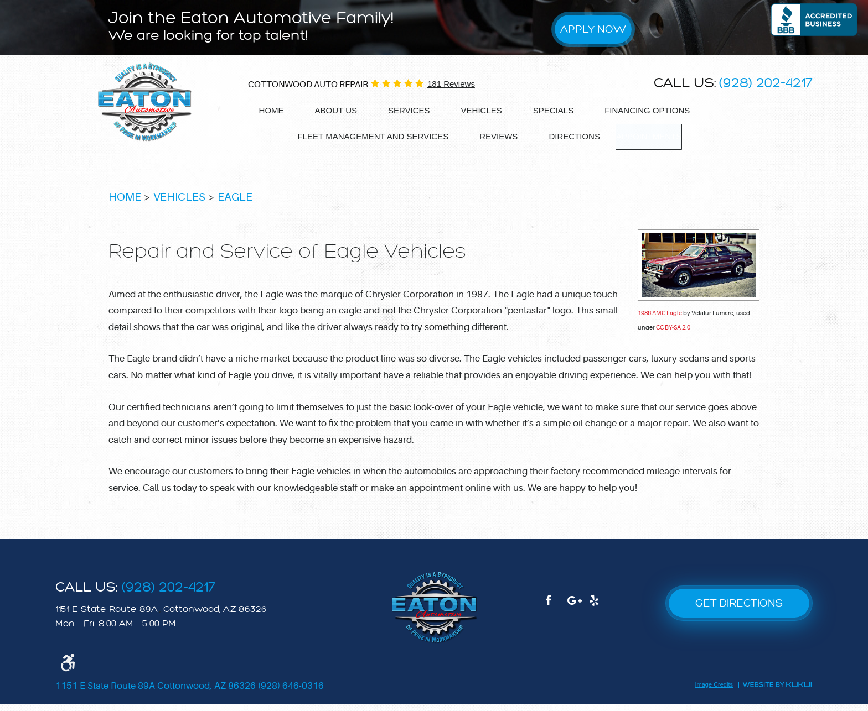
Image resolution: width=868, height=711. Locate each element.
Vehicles (481, 110)
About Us (336, 110)
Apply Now (593, 29)
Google (578, 613)
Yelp (601, 613)
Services (409, 110)
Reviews (492, 135)
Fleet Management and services (366, 135)
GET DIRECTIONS (739, 610)
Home (271, 110)
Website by (777, 691)
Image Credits (714, 692)
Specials (553, 110)
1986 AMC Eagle (660, 320)
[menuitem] (271, 111)
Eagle (235, 204)
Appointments (649, 136)
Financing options (647, 110)
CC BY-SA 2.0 (673, 334)
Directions (568, 135)
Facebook (556, 613)
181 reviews (451, 83)
